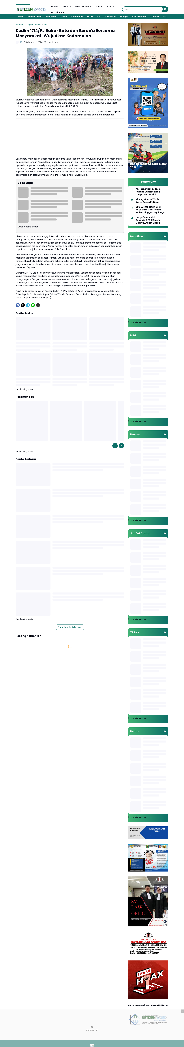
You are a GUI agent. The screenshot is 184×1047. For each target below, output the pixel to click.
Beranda (55, 6)
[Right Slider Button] (165, 16)
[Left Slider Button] (115, 445)
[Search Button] (165, 9)
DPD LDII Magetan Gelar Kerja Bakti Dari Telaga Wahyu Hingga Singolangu (150, 210)
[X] (23, 305)
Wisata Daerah (139, 16)
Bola (99, 6)
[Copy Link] (38, 305)
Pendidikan (51, 16)
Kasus (90, 16)
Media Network (83, 6)
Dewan (64, 16)
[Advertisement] (92, 1028)
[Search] (142, 9)
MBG (99, 16)
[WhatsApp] (33, 305)
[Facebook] (18, 305)
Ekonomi (155, 16)
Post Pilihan (58, 12)
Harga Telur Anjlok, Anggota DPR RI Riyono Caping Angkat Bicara (148, 220)
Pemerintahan (34, 16)
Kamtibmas (77, 16)
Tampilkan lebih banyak (70, 627)
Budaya (124, 16)
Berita (67, 6)
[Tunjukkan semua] (164, 236)
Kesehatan (110, 16)
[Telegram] (28, 305)
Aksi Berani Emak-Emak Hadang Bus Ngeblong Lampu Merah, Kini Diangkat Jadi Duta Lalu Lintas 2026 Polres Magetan (151, 192)
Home (20, 16)
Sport (111, 6)
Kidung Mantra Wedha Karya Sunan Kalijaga (148, 201)
